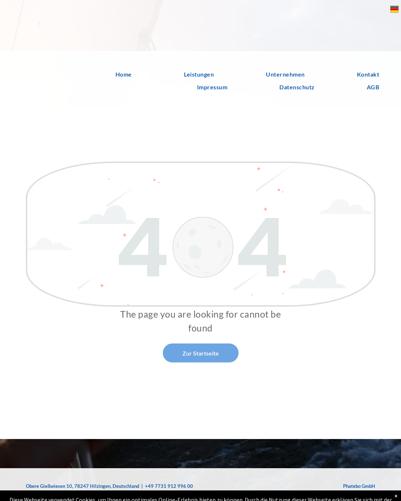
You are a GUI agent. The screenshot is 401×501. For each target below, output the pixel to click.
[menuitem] (103, 74)
